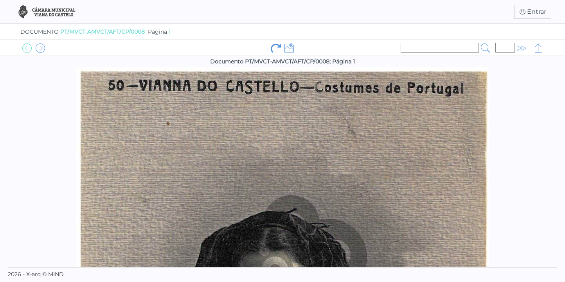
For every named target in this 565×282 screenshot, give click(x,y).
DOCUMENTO (82, 31)
